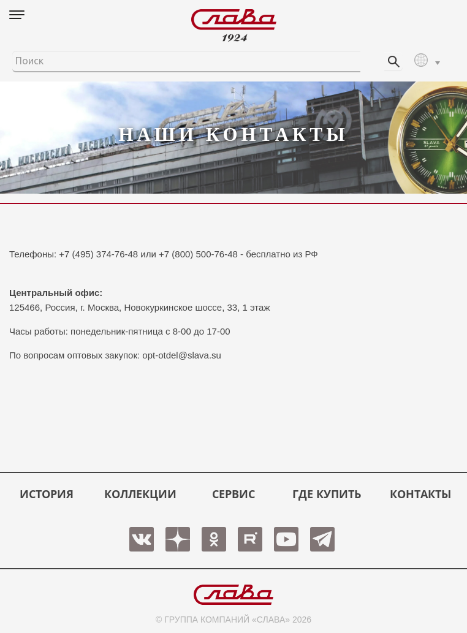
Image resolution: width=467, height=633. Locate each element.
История (47, 493)
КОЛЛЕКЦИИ (140, 493)
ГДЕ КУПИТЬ (326, 493)
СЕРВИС (233, 493)
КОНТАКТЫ (420, 493)
